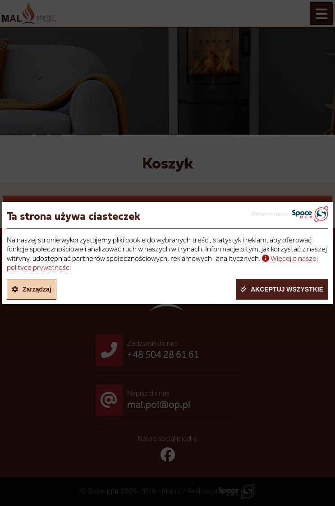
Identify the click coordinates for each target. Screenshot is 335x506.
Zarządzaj (37, 289)
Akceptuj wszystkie (287, 289)
